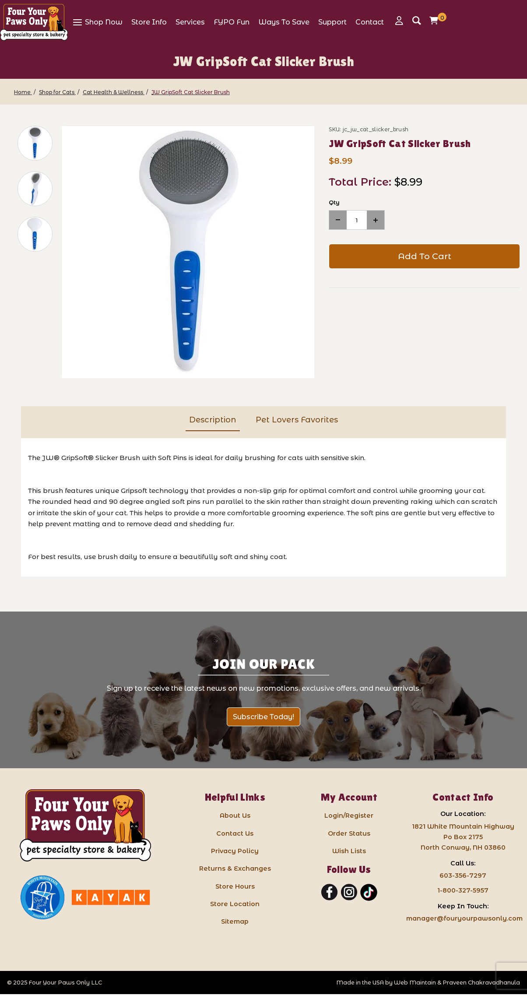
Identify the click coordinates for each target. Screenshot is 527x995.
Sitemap (235, 921)
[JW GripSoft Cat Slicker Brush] (190, 92)
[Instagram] (349, 892)
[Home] (23, 92)
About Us (235, 815)
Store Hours (235, 886)
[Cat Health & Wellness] (113, 92)
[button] (35, 143)
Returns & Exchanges (235, 868)
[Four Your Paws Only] (34, 22)
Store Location (235, 904)
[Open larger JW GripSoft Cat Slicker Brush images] (188, 252)
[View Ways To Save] (284, 22)
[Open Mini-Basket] (436, 21)
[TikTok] (369, 892)
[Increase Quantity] (375, 220)
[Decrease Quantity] (338, 220)
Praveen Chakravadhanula (481, 982)
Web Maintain (415, 982)
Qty (334, 202)
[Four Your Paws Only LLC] (85, 825)
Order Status (349, 833)
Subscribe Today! (263, 717)
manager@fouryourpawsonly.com (464, 918)
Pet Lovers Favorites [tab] (297, 420)
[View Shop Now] (97, 22)
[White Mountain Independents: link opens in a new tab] (42, 897)
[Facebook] (329, 892)
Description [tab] (212, 420)
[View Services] (190, 22)
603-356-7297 (462, 875)
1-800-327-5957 (462, 890)
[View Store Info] (149, 22)
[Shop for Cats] (57, 92)
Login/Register (348, 815)
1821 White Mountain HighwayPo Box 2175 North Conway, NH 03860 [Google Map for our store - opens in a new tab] (463, 837)
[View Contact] (369, 22)
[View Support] (332, 22)
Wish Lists (349, 851)
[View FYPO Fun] (231, 22)
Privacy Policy (235, 851)
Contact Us (234, 833)
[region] (30, 252)
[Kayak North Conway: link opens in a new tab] (110, 897)
